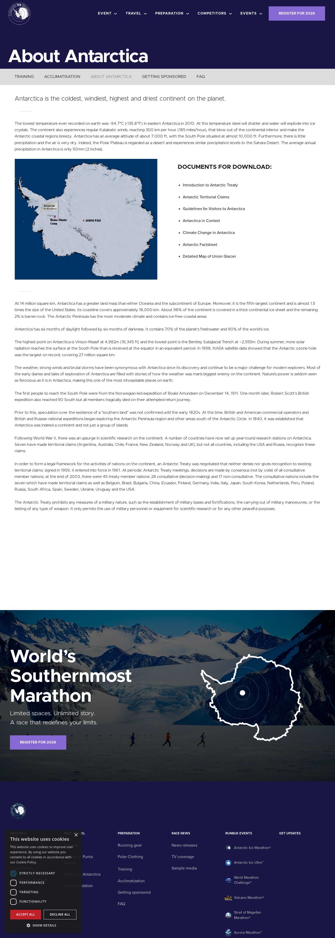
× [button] (76, 835)
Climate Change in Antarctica (209, 232)
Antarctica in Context (201, 220)
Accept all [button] (25, 914)
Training (125, 869)
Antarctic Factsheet (200, 244)
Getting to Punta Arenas (78, 859)
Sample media (184, 868)
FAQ (201, 77)
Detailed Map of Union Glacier (209, 256)
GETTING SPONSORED (164, 77)
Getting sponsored (134, 892)
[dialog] (43, 881)
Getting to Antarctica (82, 874)
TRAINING (24, 77)
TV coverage (183, 856)
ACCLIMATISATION (62, 77)
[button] (109, 13)
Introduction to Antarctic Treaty (210, 185)
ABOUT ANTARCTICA (111, 77)
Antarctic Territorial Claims (206, 197)
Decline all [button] (60, 914)
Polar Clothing (130, 856)
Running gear (130, 845)
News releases (184, 845)
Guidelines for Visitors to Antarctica (214, 208)
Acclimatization (131, 881)
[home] (19, 13)
